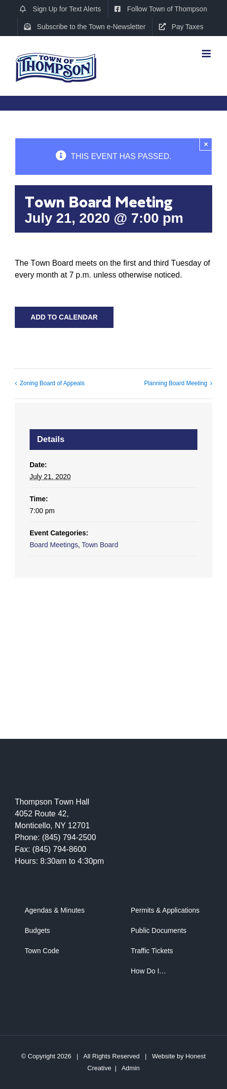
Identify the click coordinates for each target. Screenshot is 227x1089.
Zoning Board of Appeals (52, 383)
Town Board (100, 545)
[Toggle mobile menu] (207, 50)
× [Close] (206, 144)
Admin (130, 1068)
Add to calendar (64, 317)
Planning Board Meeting (175, 383)
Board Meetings (54, 545)
